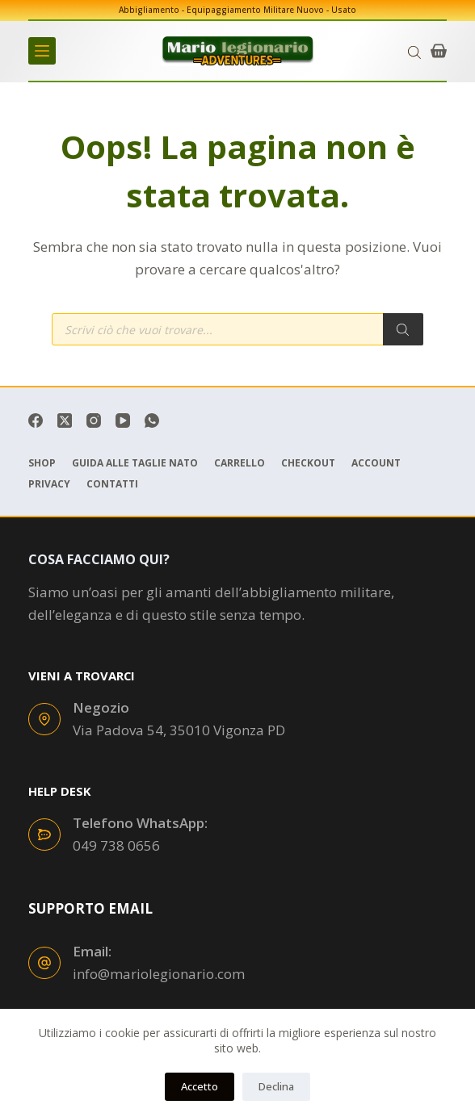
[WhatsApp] (152, 420)
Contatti (112, 484)
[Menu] (42, 51)
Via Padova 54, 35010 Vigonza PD (179, 730)
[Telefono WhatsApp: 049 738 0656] (44, 834)
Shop (42, 463)
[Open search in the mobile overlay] (414, 51)
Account (376, 463)
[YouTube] (123, 420)
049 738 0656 (116, 845)
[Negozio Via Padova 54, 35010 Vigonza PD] (44, 719)
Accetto (199, 1086)
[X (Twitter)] (64, 420)
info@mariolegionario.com (159, 973)
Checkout (308, 463)
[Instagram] (93, 420)
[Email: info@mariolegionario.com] (44, 963)
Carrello (239, 463)
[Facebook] (35, 420)
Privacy (49, 484)
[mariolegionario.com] (237, 51)
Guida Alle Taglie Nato (135, 463)
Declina (276, 1086)
